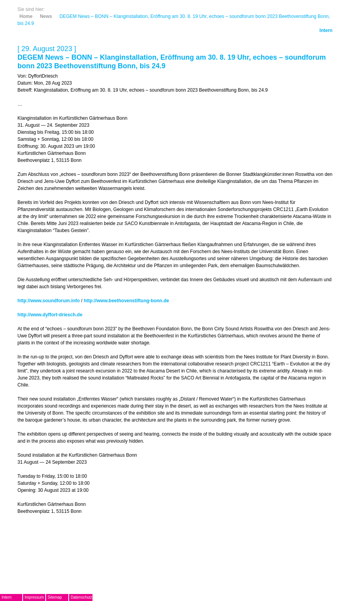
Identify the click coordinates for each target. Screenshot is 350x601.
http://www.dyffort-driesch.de (50, 314)
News (46, 16)
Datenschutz (81, 597)
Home (26, 16)
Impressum (34, 597)
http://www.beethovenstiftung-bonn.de (126, 300)
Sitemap (55, 597)
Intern (326, 30)
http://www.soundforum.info (49, 300)
